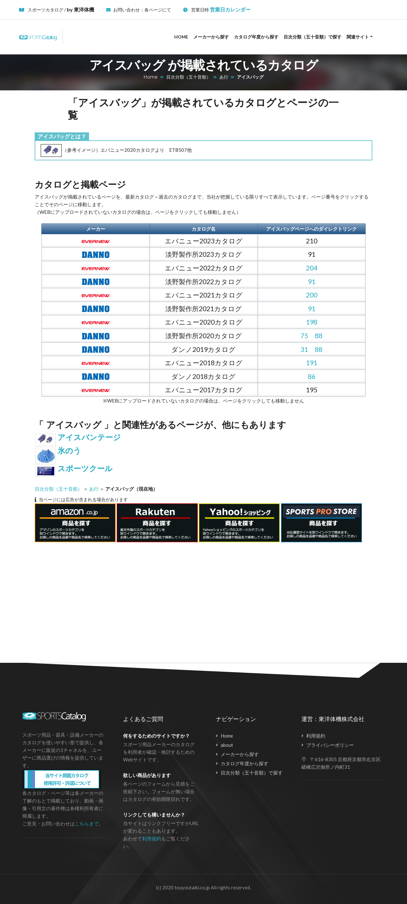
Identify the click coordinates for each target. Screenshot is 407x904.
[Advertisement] (196, 598)
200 (311, 295)
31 (304, 349)
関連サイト (358, 36)
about (227, 745)
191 (311, 363)
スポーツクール (85, 468)
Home (181, 36)
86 (311, 376)
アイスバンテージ (89, 437)
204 (311, 268)
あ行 (223, 77)
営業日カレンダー (230, 9)
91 (311, 281)
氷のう (69, 450)
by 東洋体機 (80, 9)
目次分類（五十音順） (188, 77)
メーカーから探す (211, 36)
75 (304, 336)
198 (311, 322)
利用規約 (151, 838)
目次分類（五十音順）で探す (312, 36)
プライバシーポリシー (330, 745)
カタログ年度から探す (256, 36)
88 (318, 336)
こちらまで (87, 823)
